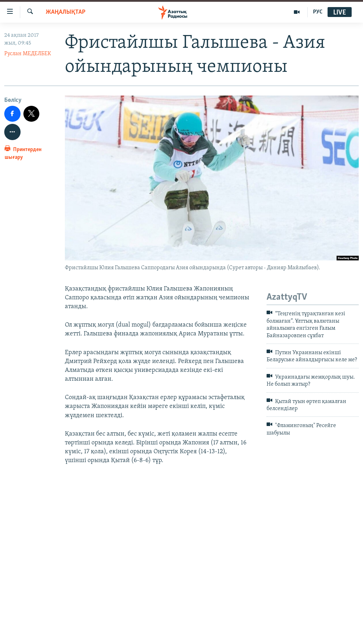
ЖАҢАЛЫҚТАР (65, 12)
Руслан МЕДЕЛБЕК (27, 54)
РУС (318, 12)
